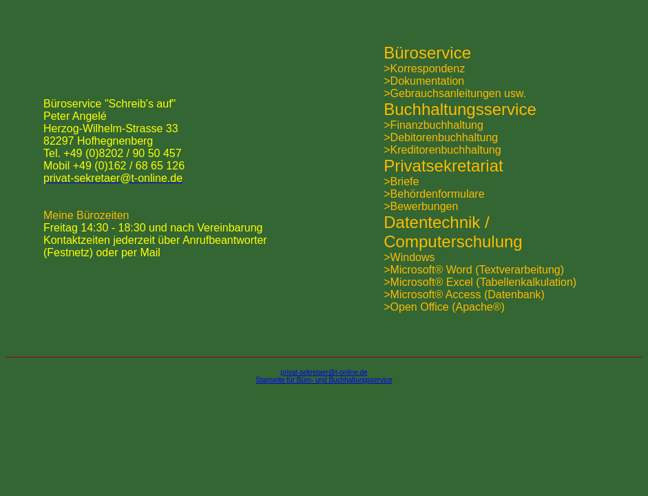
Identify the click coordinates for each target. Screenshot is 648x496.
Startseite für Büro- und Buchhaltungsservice (323, 380)
